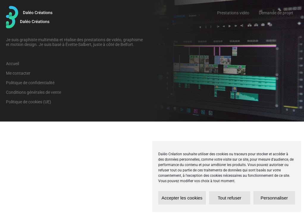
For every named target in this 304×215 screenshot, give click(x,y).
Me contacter (18, 73)
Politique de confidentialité (30, 82)
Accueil (12, 63)
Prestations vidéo (233, 12)
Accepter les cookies (182, 197)
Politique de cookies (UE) (28, 101)
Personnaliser (274, 197)
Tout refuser (229, 197)
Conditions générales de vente (33, 92)
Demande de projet (276, 12)
